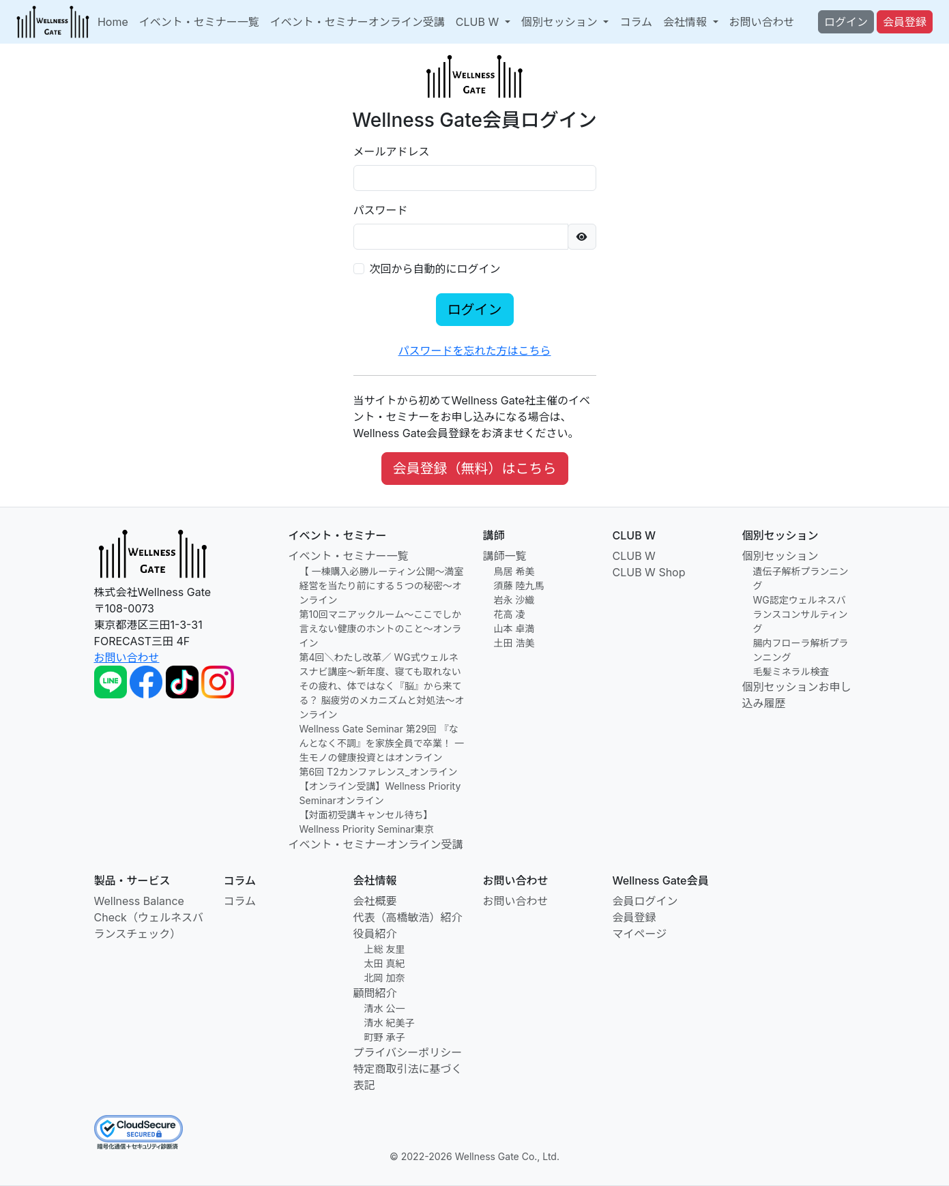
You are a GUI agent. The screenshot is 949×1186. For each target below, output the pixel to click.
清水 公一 (384, 1008)
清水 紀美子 (389, 1022)
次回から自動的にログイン (435, 269)
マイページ (640, 933)
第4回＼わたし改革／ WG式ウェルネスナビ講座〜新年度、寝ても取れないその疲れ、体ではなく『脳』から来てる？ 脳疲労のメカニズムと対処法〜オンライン (382, 685)
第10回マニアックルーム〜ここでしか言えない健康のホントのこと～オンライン (381, 628)
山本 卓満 (514, 628)
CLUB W (634, 556)
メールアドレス (391, 151)
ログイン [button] (846, 22)
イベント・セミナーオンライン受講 (357, 22)
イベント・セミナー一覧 (199, 22)
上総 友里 (384, 949)
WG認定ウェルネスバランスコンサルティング (800, 614)
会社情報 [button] (686, 22)
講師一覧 (505, 556)
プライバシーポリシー (408, 1052)
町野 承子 (384, 1037)
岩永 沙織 (514, 600)
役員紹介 (375, 933)
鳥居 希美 (514, 571)
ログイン (475, 309)
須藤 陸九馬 (519, 585)
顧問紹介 (375, 993)
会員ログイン (645, 901)
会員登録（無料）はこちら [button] (475, 468)
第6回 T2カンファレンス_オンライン (379, 771)
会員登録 (634, 917)
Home (113, 22)
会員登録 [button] (904, 22)
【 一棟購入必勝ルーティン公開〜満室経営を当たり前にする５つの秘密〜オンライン (382, 585)
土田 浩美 (514, 643)
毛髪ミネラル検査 (791, 671)
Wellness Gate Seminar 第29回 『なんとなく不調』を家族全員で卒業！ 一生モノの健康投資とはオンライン (382, 743)
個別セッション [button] (561, 22)
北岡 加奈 (384, 977)
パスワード (380, 210)
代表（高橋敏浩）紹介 (408, 917)
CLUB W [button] (479, 22)
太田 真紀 (384, 963)
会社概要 (375, 901)
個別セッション (780, 556)
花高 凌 (509, 614)
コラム (635, 22)
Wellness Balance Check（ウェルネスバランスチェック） (148, 917)
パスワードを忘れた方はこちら (474, 350)
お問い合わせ (762, 22)
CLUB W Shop (649, 572)
